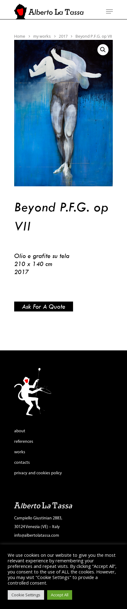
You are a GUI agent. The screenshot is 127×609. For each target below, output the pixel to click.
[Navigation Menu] (109, 11)
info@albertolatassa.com (36, 535)
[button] (103, 49)
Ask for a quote (43, 306)
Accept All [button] (59, 595)
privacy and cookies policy (38, 473)
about (19, 431)
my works (42, 36)
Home (19, 36)
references (23, 441)
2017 (63, 36)
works (19, 452)
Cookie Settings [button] (25, 595)
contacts (22, 462)
